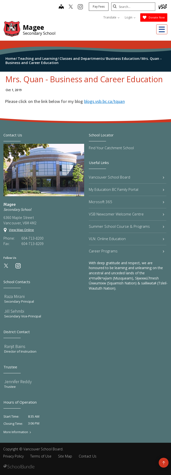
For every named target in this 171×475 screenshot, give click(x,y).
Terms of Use (40, 456)
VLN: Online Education (126, 238)
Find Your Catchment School (111, 148)
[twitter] (70, 7)
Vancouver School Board (126, 177)
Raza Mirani (14, 296)
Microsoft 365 (126, 201)
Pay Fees (99, 6)
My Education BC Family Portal (126, 189)
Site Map (65, 456)
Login (130, 17)
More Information (15, 432)
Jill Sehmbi (14, 311)
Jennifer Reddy (18, 381)
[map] (61, 7)
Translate (111, 17)
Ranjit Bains (14, 346)
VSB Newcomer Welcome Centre (126, 214)
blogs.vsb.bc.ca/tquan (104, 101)
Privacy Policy (13, 456)
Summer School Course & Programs (126, 226)
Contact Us (87, 456)
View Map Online (21, 230)
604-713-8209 (32, 243)
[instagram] (80, 7)
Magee (33, 27)
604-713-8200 (32, 238)
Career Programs (126, 250)
